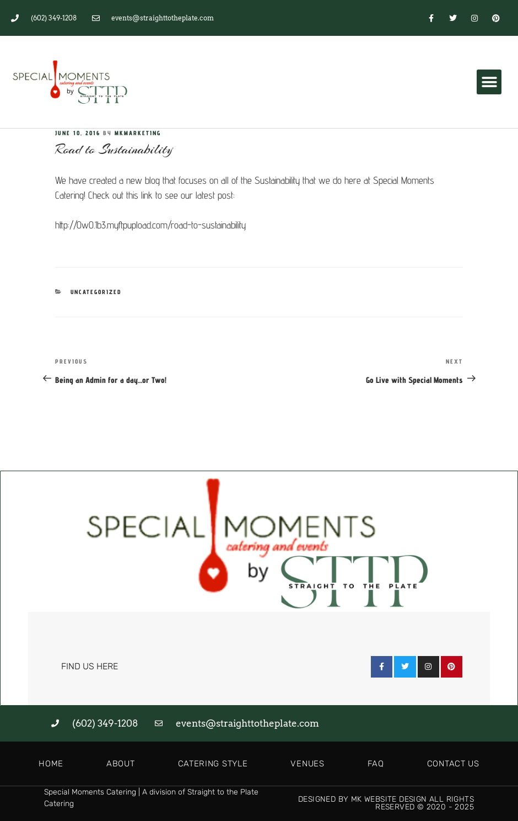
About (120, 764)
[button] (489, 82)
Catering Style (213, 764)
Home (51, 764)
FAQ (376, 764)
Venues (307, 764)
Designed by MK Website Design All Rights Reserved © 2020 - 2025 (386, 803)
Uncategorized (96, 292)
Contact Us (453, 764)
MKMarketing (138, 133)
